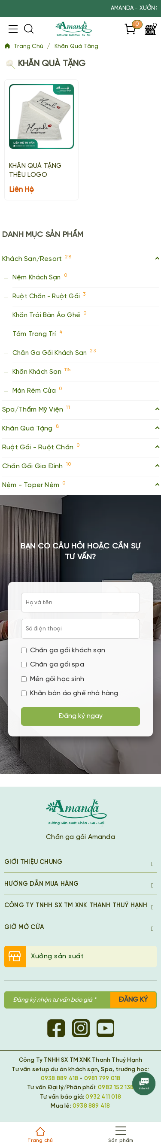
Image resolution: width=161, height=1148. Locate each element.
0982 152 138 (116, 1087)
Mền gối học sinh (52, 679)
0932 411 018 (103, 1097)
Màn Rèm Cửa (37, 390)
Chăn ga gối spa (52, 664)
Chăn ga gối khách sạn (63, 650)
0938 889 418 (59, 1078)
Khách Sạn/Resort (80, 258)
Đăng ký (133, 999)
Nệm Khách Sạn (39, 277)
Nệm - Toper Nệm (80, 484)
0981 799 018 (102, 1078)
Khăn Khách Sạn (41, 371)
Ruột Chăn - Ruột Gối (48, 295)
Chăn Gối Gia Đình (80, 465)
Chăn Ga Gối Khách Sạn (54, 352)
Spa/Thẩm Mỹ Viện (80, 409)
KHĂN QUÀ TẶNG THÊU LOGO (35, 171)
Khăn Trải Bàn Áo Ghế (49, 314)
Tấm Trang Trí (37, 333)
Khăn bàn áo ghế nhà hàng (69, 693)
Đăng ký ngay (80, 716)
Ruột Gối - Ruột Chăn (80, 446)
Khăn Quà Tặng (77, 46)
